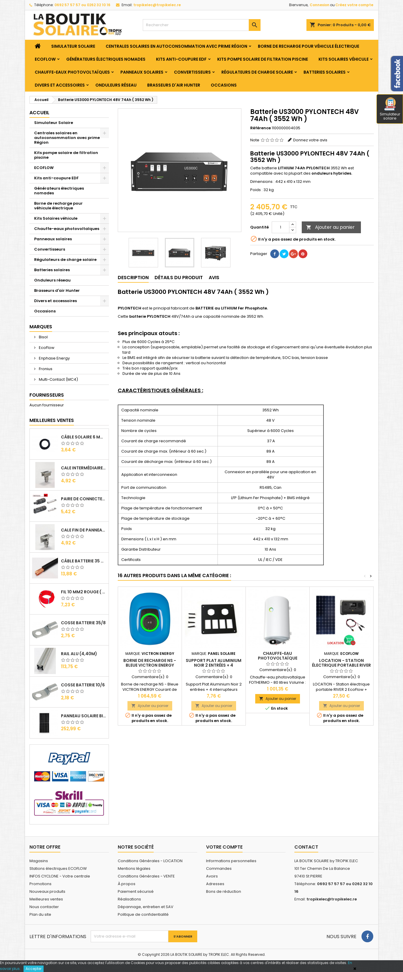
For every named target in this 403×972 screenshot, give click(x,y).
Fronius (45, 369)
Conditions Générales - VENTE (146, 876)
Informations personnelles (231, 861)
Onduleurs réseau (116, 85)
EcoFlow (46, 347)
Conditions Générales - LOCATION (150, 861)
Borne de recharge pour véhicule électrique (308, 46)
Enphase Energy (54, 358)
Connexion (319, 4)
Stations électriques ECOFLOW (58, 868)
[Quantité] (280, 227)
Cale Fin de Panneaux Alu (83, 530)
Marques (40, 326)
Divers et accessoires (60, 85)
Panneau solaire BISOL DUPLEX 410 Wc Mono (83, 715)
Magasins (38, 861)
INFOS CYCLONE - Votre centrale (59, 876)
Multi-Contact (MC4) (58, 379)
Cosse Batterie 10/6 (83, 685)
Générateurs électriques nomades (105, 59)
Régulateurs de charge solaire (257, 72)
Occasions (224, 85)
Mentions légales (134, 868)
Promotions (40, 884)
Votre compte (224, 847)
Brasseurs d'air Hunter (173, 85)
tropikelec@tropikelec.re (157, 4)
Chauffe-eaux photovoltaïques (72, 72)
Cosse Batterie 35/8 (83, 622)
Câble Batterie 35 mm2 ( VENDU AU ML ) (83, 561)
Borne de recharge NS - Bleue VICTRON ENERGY (149, 663)
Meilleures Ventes (51, 420)
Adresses (215, 884)
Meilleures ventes (46, 899)
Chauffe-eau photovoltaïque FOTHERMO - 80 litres (277, 658)
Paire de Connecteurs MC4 (83, 498)
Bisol (43, 337)
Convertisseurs (192, 72)
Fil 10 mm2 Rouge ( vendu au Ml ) (83, 592)
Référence (260, 128)
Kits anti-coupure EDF (181, 59)
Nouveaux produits (47, 891)
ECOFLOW (45, 59)
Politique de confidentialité (143, 914)
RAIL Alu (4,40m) (79, 653)
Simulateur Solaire (73, 46)
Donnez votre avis (310, 140)
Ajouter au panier (330, 227)
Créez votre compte (354, 4)
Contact (306, 847)
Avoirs (212, 876)
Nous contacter (44, 907)
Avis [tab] (214, 277)
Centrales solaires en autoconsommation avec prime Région (176, 46)
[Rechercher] (202, 25)
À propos (126, 884)
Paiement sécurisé (136, 891)
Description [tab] (133, 277)
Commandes (219, 868)
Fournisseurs (46, 395)
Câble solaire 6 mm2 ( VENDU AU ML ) (83, 437)
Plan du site (40, 914)
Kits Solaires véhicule (344, 59)
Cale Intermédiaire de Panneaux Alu (83, 468)
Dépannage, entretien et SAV (145, 907)
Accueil (39, 112)
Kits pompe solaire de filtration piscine (262, 59)
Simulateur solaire (390, 109)
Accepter (34, 968)
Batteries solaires (325, 72)
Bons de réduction (223, 891)
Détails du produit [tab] (179, 277)
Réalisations (129, 899)
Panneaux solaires (141, 72)
